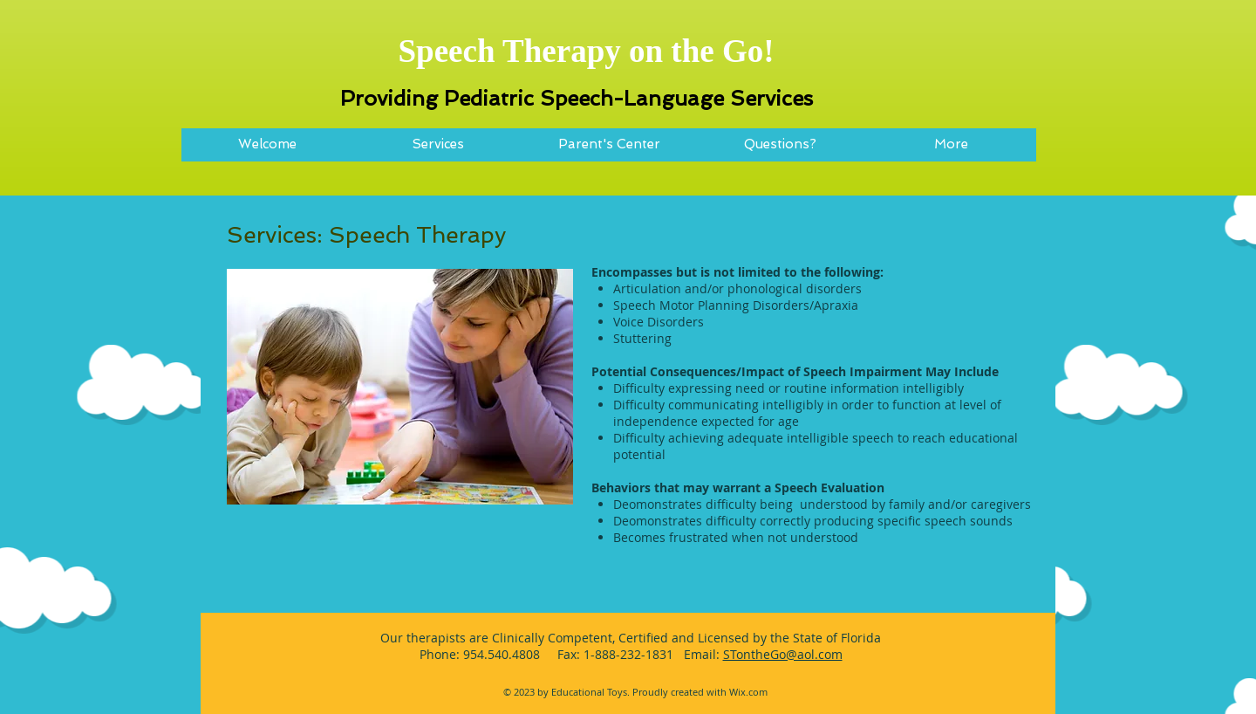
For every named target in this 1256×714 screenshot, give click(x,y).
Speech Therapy (509, 51)
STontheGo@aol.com (783, 654)
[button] (437, 150)
